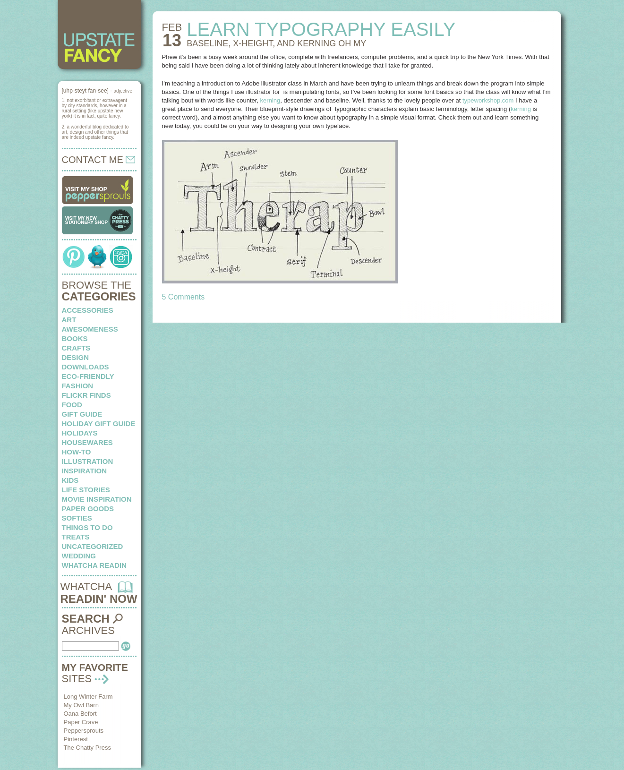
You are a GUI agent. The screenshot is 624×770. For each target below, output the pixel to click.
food (72, 405)
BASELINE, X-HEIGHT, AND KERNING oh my (276, 43)
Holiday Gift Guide (99, 423)
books (75, 338)
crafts (76, 348)
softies (77, 518)
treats (76, 537)
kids (70, 480)
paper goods (88, 509)
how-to (76, 452)
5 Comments (183, 297)
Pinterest (76, 739)
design (75, 357)
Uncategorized (92, 546)
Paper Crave (81, 722)
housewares (87, 442)
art (69, 320)
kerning (270, 100)
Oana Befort (80, 713)
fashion (78, 386)
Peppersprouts (84, 730)
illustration (87, 461)
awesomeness (90, 329)
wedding (79, 556)
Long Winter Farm (88, 696)
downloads (85, 367)
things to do (87, 527)
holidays (80, 433)
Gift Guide (82, 414)
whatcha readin (94, 565)
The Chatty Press (87, 747)
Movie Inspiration (97, 499)
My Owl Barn (81, 705)
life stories (86, 490)
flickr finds (86, 395)
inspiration (84, 471)
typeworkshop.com (487, 100)
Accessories (87, 310)
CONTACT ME (99, 159)
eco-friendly (88, 376)
